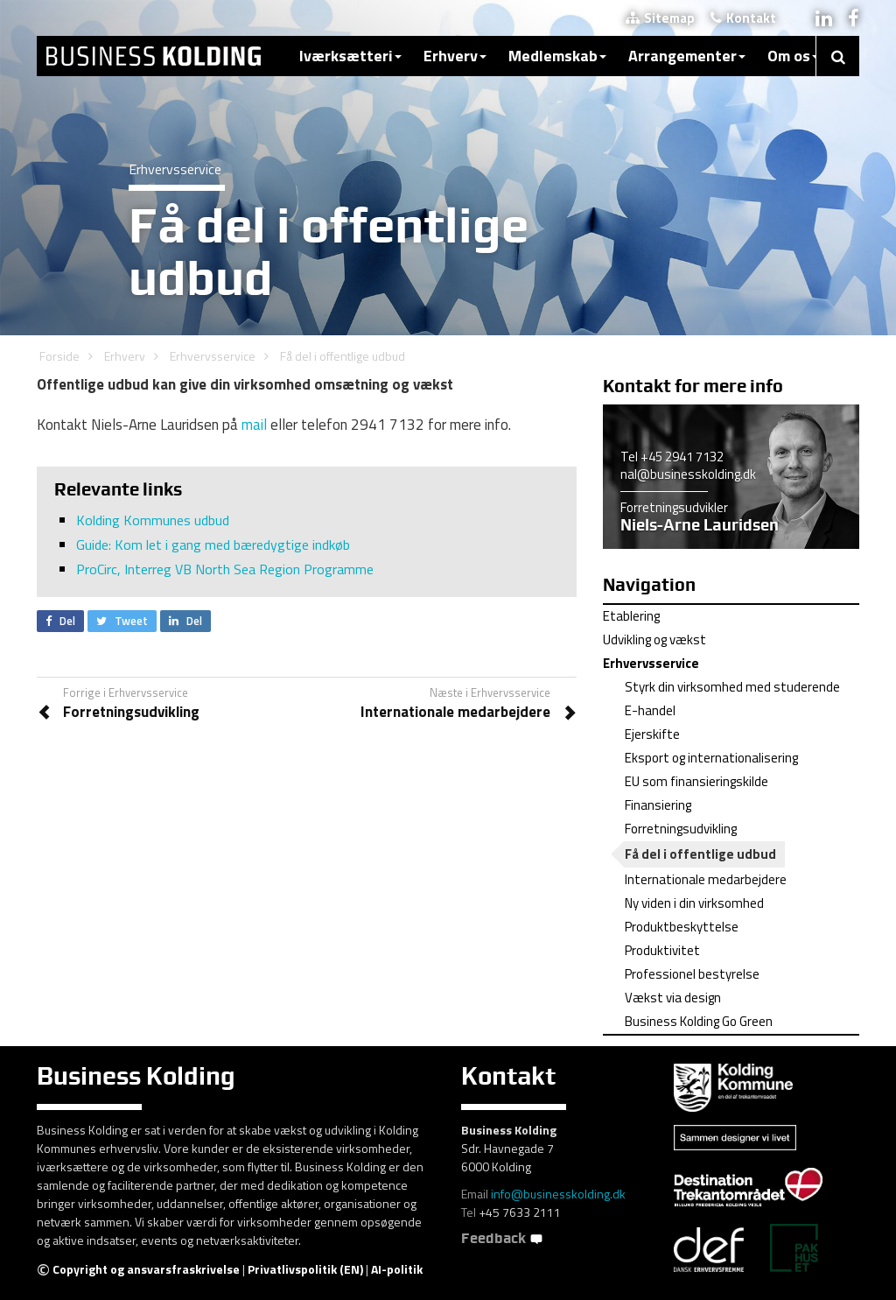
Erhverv (455, 55)
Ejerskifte (652, 734)
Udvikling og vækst (654, 639)
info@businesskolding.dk (558, 1193)
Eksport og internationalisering (711, 758)
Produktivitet (662, 950)
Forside (59, 356)
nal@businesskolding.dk (688, 474)
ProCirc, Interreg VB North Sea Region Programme (225, 569)
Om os (793, 55)
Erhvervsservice (213, 356)
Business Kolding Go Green (699, 1021)
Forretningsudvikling (681, 829)
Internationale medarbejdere (706, 879)
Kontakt (743, 18)
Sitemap (660, 18)
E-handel (650, 710)
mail (254, 424)
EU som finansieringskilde (696, 781)
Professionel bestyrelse (692, 974)
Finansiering (658, 805)
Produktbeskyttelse (681, 927)
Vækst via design (673, 997)
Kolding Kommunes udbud (152, 520)
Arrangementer (687, 55)
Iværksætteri (350, 55)
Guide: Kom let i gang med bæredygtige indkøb (213, 544)
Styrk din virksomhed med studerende (732, 687)
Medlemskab (557, 55)
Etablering (631, 616)
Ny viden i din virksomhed (694, 903)
